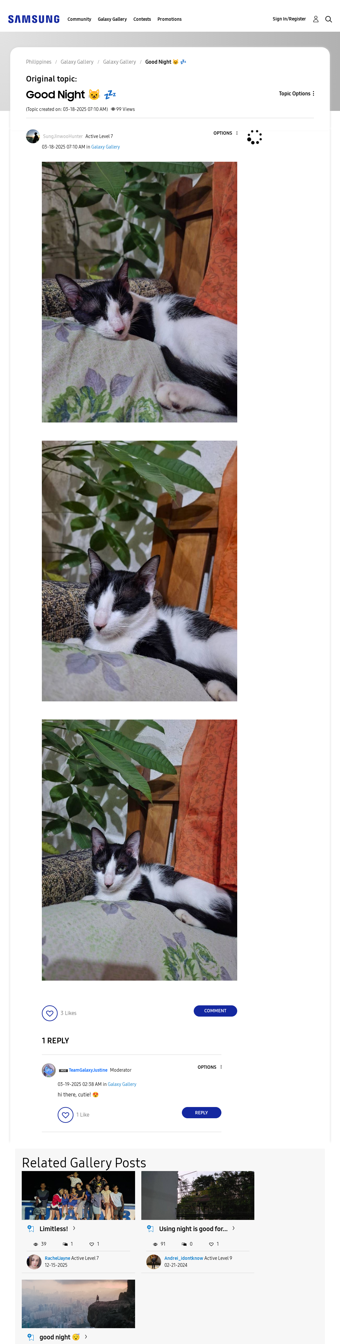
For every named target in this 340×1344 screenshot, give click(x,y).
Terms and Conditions (128, 1325)
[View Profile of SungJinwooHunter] (63, 136)
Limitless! (54, 1224)
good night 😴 (277, 1224)
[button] (225, 133)
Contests (142, 19)
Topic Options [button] (294, 93)
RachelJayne (58, 1262)
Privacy (19, 1336)
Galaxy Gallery (112, 19)
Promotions (169, 19)
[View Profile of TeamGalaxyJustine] (88, 1070)
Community (79, 19)
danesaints (273, 1262)
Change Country (211, 1330)
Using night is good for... (176, 1228)
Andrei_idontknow (173, 1262)
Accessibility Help (33, 1325)
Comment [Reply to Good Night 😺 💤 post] (215, 1011)
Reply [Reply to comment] (201, 1113)
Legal (107, 1336)
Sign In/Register (289, 19)
